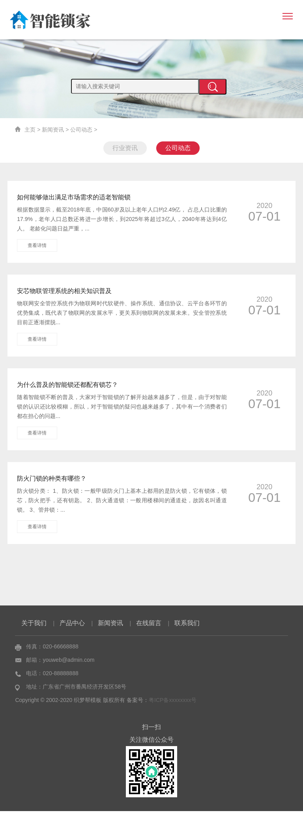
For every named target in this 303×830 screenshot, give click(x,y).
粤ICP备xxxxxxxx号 (172, 719)
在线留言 (148, 642)
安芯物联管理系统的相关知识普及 (64, 291)
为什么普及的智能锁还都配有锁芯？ (67, 384)
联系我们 (187, 642)
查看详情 (37, 245)
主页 (30, 129)
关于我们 (34, 642)
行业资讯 (125, 148)
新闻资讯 (53, 129)
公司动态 (81, 129)
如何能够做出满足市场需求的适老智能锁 (74, 197)
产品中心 (72, 642)
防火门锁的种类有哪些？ (51, 478)
